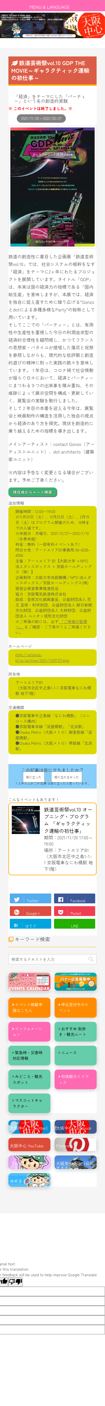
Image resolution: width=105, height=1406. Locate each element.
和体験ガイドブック (74, 1079)
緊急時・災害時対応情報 (28, 1055)
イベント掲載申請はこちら (28, 1007)
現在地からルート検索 (32, 492)
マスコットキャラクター (28, 1103)
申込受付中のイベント (74, 1007)
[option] (52, 25)
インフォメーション (28, 1031)
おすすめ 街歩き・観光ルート (72, 1031)
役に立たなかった (66, 777)
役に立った (33, 777)
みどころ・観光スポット (28, 1079)
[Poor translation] (15, 1282)
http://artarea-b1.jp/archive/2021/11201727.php (42, 657)
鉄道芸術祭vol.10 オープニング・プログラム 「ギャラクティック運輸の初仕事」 (68, 820)
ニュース (69, 1052)
